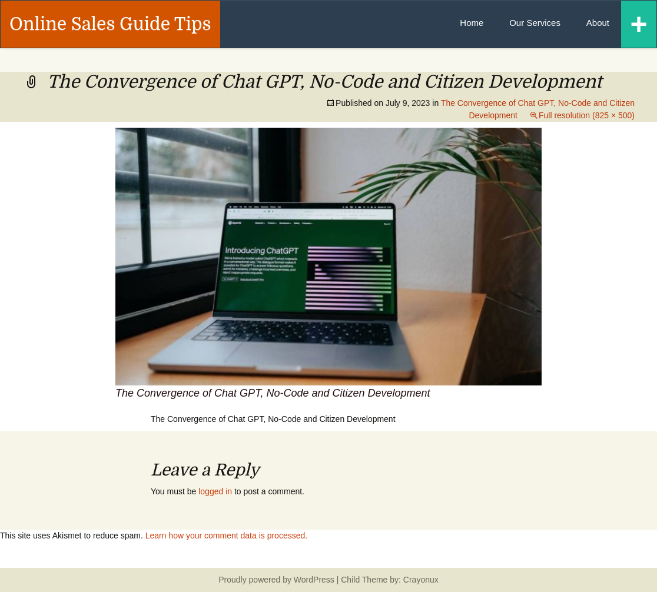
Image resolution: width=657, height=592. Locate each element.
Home (471, 23)
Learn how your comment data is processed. (226, 535)
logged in (215, 491)
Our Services (534, 23)
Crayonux (420, 579)
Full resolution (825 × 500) (587, 115)
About (597, 23)
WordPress (314, 579)
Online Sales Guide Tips (110, 24)
